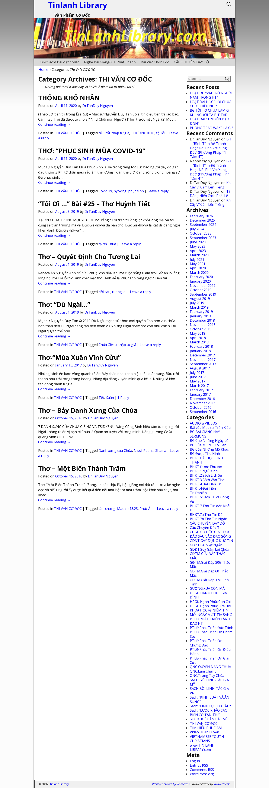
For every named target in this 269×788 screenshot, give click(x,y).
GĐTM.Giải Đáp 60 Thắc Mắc (209, 573)
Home (43, 69)
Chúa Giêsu (108, 344)
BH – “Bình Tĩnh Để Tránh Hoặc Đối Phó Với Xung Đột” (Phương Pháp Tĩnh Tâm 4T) (210, 148)
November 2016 (202, 403)
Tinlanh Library (59, 784)
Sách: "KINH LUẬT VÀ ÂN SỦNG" (209, 699)
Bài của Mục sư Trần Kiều (210, 427)
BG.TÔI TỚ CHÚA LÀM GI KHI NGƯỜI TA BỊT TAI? (210, 112)
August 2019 (200, 298)
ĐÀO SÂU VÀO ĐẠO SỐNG (210, 536)
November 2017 (202, 359)
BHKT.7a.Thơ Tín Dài (206, 514)
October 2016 (200, 407)
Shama (160, 450)
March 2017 (199, 385)
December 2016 (202, 398)
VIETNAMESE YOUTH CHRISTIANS (207, 738)
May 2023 (197, 246)
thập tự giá (120, 133)
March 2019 (199, 307)
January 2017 (200, 394)
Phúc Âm (146, 508)
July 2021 (197, 259)
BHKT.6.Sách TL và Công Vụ (209, 499)
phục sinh (136, 191)
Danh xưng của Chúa (115, 450)
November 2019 (202, 285)
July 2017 (197, 372)
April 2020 (198, 268)
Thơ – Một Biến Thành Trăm (82, 468)
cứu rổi (104, 133)
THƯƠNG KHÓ (142, 133)
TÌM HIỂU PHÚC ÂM (206, 727)
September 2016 (203, 411)
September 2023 (203, 237)
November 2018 (202, 324)
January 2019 (200, 316)
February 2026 (201, 216)
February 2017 (201, 390)
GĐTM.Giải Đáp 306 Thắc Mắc (210, 564)
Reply (123, 397)
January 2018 (200, 351)
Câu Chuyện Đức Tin (206, 527)
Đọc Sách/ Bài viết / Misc (59, 62)
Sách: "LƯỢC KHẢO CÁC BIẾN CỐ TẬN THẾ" (208, 712)
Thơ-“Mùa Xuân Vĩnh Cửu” (79, 357)
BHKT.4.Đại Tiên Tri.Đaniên (203, 490)
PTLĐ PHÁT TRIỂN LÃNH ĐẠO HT (210, 621)
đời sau (104, 291)
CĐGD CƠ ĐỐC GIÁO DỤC (210, 532)
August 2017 (200, 368)
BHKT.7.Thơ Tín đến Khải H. (210, 507)
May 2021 (197, 263)
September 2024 (203, 224)
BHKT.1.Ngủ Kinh (204, 471)
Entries (199, 765)
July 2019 (197, 303)
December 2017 (202, 355)
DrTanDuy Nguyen (97, 105)
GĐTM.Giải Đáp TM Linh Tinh (209, 582)
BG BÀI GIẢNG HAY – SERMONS (206, 433)
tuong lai (119, 291)
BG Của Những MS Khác (209, 449)
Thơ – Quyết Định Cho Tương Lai (89, 256)
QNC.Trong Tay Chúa (207, 675)
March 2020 (199, 272)
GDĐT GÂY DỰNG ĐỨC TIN (211, 540)
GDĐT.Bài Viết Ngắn (206, 545)
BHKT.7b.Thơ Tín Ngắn (208, 519)
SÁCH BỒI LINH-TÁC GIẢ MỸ (209, 682)
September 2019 (203, 294)
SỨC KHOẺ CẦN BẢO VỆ (208, 719)
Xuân (110, 397)
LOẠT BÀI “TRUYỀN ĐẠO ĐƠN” (209, 121)
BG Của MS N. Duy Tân (208, 445)
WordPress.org (202, 774)
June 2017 (198, 377)
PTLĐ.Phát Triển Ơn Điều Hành (210, 651)
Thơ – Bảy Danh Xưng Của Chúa (88, 410)
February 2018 (201, 346)
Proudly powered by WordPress (171, 784)
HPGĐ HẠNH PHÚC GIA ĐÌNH (208, 595)
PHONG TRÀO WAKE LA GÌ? (211, 127)
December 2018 (202, 320)
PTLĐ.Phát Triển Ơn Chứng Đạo (206, 642)
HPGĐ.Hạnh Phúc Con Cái (210, 601)
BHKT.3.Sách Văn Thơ (207, 479)
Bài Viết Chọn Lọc (155, 62)
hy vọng (120, 191)
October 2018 (200, 329)
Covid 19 (105, 191)
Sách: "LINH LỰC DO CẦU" (210, 706)
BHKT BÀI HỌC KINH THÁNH (206, 460)
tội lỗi (160, 133)
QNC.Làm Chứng (203, 671)
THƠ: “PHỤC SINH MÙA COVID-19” (91, 150)
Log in (195, 761)
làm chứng (107, 508)
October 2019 (200, 289)
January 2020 (200, 281)
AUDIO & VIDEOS (203, 423)
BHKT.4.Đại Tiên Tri (205, 484)
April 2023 (198, 250)
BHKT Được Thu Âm (206, 466)
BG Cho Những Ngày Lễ (209, 440)
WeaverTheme (222, 784)
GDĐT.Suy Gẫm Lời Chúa (209, 549)
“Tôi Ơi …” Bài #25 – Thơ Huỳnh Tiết (94, 203)
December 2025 (202, 220)
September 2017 (203, 364)
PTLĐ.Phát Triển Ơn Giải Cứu (209, 660)
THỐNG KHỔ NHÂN (69, 97)
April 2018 (198, 338)
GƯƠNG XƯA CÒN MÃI (208, 588)
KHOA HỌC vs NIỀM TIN (209, 610)
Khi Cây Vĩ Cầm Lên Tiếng (210, 184)
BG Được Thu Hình (205, 453)
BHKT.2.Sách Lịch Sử (206, 475)
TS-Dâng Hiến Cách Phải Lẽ (211, 193)
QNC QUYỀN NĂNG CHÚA (210, 666)
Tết (101, 397)
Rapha (148, 450)
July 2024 (197, 229)
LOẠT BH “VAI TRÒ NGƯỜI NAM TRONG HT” (211, 95)
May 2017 (197, 381)
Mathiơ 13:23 (127, 508)
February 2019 (201, 311)
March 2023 (199, 255)
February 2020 (201, 276)
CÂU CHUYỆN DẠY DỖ (191, 62)
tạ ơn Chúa (107, 244)
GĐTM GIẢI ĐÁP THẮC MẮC (207, 555)
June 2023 (198, 242)
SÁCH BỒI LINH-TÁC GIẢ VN (209, 690)
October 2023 (200, 233)
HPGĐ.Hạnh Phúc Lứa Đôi (210, 606)
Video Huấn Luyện (204, 732)
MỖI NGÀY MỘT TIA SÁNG (211, 614)
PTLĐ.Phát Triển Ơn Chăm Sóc (211, 634)
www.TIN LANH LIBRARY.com (202, 747)
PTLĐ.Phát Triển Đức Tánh (211, 627)
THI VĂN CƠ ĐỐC (68, 133)
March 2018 (199, 342)
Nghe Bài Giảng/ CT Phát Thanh (110, 62)
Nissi (138, 450)
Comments (202, 769)
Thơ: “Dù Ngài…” (64, 304)
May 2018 (197, 333)
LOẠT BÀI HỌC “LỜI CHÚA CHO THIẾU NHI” (210, 103)
